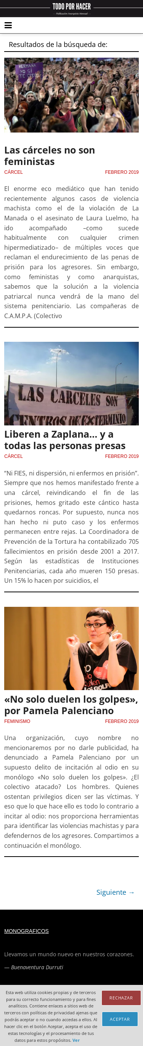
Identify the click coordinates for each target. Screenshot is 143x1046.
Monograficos (26, 931)
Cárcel (13, 172)
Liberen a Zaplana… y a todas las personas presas (64, 439)
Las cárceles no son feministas (49, 155)
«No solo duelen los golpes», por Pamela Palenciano (71, 704)
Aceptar (120, 1019)
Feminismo (17, 721)
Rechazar (121, 998)
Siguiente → (115, 892)
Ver (76, 1040)
